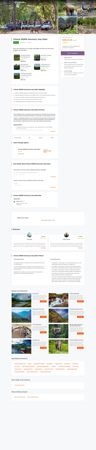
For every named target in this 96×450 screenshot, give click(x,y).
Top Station (53, 366)
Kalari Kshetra (75, 366)
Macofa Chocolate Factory (32, 371)
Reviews (40, 137)
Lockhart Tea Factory (49, 369)
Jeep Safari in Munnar (46, 55)
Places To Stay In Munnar (20, 397)
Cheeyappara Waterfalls (19, 371)
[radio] (35, 151)
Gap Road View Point (28, 369)
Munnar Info (20, 201)
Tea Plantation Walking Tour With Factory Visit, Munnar (26, 74)
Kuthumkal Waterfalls (60, 369)
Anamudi (30, 363)
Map (29, 137)
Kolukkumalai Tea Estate (39, 363)
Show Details (21, 153)
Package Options (17, 137)
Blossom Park (67, 363)
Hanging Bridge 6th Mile (72, 369)
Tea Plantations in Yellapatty (64, 366)
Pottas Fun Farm (18, 369)
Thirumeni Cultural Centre (45, 371)
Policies (52, 137)
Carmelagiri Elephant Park (20, 363)
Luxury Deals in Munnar (19, 385)
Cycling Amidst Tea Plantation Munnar (45, 65)
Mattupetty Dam (58, 363)
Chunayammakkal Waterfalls (43, 366)
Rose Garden (75, 363)
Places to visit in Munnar (32, 397)
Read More (53, 131)
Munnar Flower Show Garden (28, 366)
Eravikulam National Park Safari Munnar (25, 56)
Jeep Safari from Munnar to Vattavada (25, 65)
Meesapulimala (50, 363)
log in (45, 220)
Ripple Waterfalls (38, 369)
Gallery (92, 9)
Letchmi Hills (17, 366)
